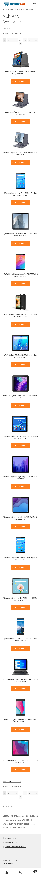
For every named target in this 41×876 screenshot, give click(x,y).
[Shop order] (12, 28)
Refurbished (14, 9)
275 (25, 40)
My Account (7, 872)
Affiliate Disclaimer (12, 842)
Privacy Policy (10, 838)
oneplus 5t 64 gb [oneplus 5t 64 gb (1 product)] (10, 820)
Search (20, 872)
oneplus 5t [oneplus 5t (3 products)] (10, 815)
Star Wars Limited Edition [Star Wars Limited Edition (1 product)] (18, 827)
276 (30, 40)
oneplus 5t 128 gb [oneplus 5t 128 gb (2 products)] (23, 820)
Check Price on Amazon (21, 81)
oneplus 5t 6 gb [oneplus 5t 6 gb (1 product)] (21, 816)
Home (7, 9)
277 (35, 40)
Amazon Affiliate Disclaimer (15, 847)
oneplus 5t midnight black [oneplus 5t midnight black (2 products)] (16, 823)
